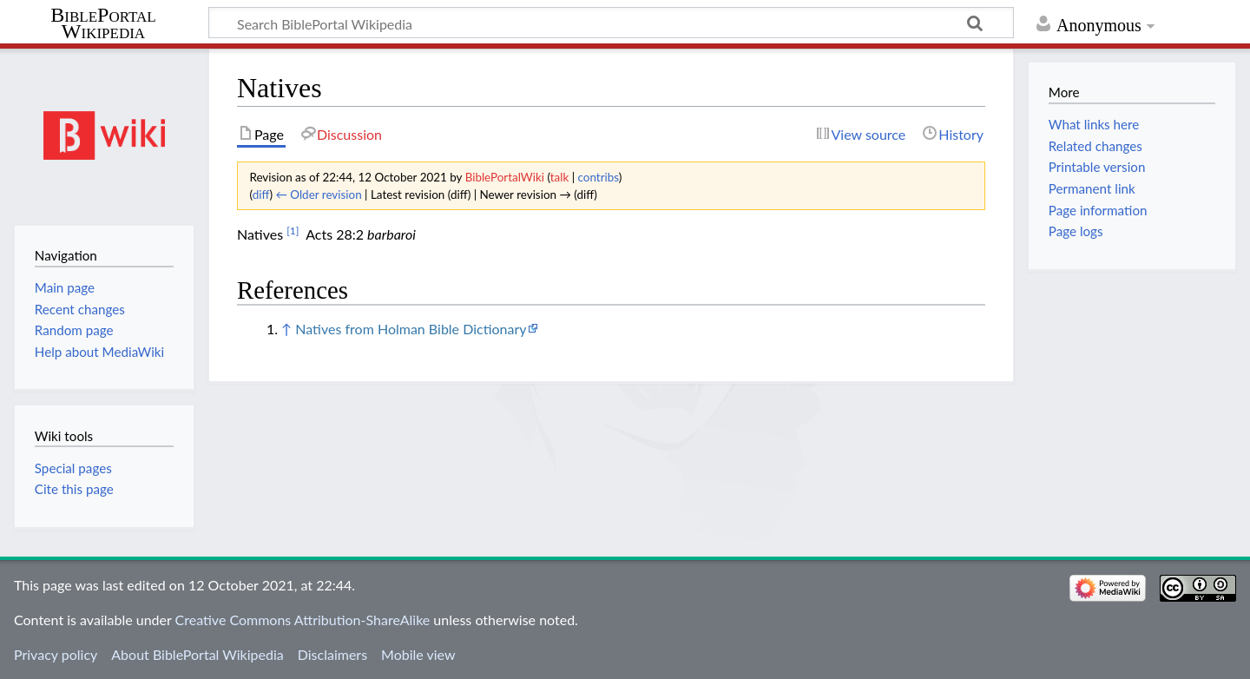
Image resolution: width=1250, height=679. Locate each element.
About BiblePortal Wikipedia (197, 654)
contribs (598, 177)
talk (559, 177)
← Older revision (318, 194)
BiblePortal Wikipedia (102, 23)
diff (261, 194)
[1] (292, 230)
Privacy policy (55, 654)
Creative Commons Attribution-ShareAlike (303, 619)
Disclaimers (332, 654)
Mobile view (418, 654)
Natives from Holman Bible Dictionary (410, 328)
